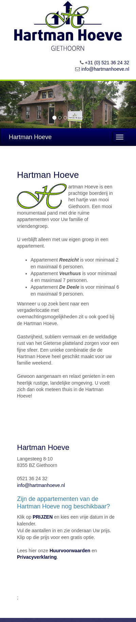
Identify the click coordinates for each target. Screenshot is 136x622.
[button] (10, 104)
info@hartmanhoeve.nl (105, 69)
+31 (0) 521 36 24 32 (107, 62)
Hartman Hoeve (30, 137)
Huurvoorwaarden (70, 550)
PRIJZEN (43, 517)
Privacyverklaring (37, 557)
